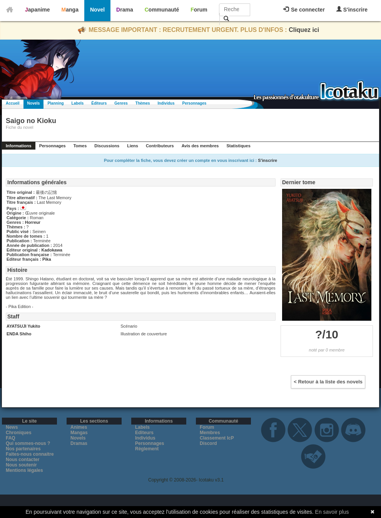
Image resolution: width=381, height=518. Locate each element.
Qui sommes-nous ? (28, 443)
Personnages (194, 103)
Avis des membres (200, 145)
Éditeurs (99, 103)
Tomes (80, 145)
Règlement (147, 448)
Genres (120, 103)
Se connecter (304, 10)
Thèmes (142, 103)
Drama (124, 10)
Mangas (79, 432)
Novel (97, 10)
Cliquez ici (304, 30)
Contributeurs (160, 145)
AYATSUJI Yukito (23, 326)
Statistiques (238, 145)
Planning (55, 103)
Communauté (162, 10)
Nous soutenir (21, 465)
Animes (78, 427)
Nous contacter (22, 459)
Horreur (32, 222)
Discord (208, 443)
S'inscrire (352, 9)
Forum (198, 10)
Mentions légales (24, 470)
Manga (70, 10)
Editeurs (144, 432)
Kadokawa (51, 250)
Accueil (13, 103)
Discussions (106, 145)
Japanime (37, 10)
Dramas (78, 443)
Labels (78, 103)
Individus (166, 103)
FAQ (10, 438)
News (12, 427)
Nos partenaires (23, 448)
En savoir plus (332, 512)
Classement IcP (217, 438)
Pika (46, 259)
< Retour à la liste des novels (328, 382)
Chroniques (19, 432)
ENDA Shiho (19, 333)
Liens (132, 145)
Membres (210, 432)
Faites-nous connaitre (30, 454)
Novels (33, 103)
